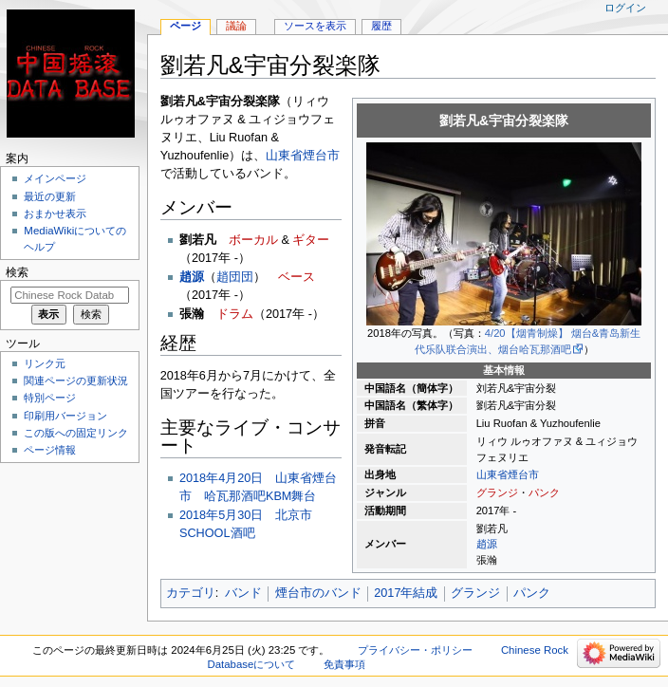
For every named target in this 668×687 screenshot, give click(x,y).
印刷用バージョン (65, 415)
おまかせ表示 (55, 213)
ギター (310, 240)
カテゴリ (190, 593)
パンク (544, 492)
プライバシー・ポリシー (415, 650)
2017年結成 (405, 593)
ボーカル (253, 240)
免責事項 (344, 664)
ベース (296, 277)
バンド (243, 593)
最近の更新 (50, 196)
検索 (17, 272)
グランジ (497, 492)
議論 (236, 25)
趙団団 (234, 277)
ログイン (625, 7)
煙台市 (523, 474)
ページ (185, 25)
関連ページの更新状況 (76, 380)
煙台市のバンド (318, 593)
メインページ (55, 178)
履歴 (381, 25)
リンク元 (44, 363)
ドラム (234, 314)
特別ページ (50, 397)
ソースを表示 (315, 25)
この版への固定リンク (76, 432)
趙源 (486, 543)
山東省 (492, 474)
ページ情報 (50, 449)
